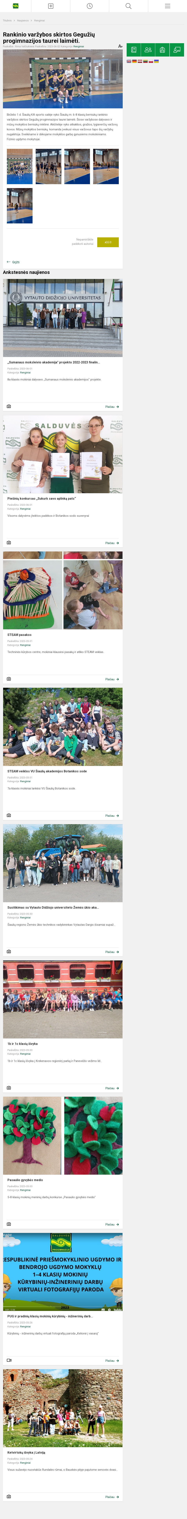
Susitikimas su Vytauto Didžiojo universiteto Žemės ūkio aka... (53, 907)
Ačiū (108, 242)
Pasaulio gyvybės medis (25, 1180)
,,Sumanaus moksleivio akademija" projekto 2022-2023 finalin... (53, 362)
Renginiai (39, 20)
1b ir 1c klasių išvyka (22, 1044)
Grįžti (15, 262)
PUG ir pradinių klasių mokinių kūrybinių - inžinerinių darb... (50, 1316)
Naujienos (23, 20)
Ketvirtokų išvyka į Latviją (26, 1452)
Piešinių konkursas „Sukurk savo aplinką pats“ (41, 498)
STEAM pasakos (19, 635)
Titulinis (7, 20)
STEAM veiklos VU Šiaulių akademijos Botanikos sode (47, 771)
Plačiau (109, 406)
